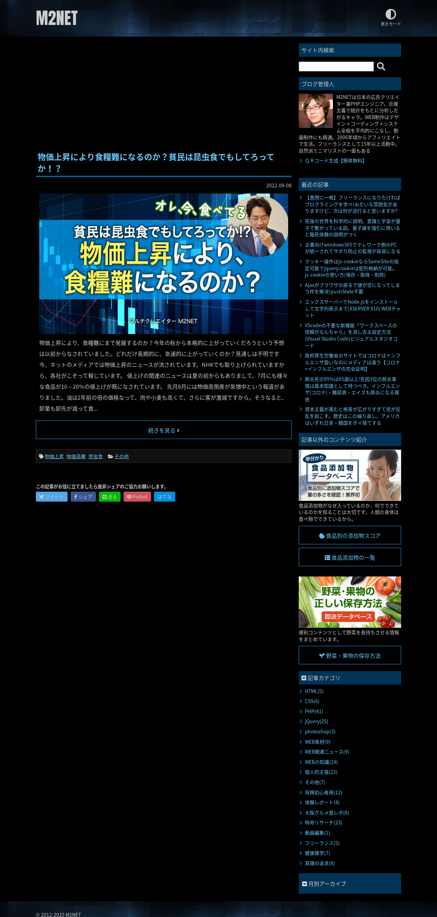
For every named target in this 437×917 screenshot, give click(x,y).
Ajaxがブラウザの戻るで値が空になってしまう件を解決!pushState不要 (352, 288)
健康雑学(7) (317, 852)
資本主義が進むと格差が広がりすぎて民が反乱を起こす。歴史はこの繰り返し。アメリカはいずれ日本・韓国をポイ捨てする (352, 416)
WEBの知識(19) (321, 761)
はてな (164, 496)
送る (109, 496)
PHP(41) (314, 711)
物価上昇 (54, 456)
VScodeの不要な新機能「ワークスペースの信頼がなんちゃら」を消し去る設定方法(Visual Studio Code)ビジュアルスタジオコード (351, 335)
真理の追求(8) (320, 863)
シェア (83, 496)
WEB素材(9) (317, 741)
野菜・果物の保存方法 (350, 655)
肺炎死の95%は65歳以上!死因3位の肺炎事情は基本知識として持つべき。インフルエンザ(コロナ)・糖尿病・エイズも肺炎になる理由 (352, 388)
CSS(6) (312, 700)
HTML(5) (314, 691)
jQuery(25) (316, 721)
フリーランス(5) (322, 842)
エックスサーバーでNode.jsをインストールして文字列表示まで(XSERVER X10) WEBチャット (353, 308)
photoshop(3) (320, 731)
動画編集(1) (317, 832)
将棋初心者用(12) (323, 792)
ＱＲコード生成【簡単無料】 (336, 160)
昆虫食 (95, 456)
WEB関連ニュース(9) (327, 751)
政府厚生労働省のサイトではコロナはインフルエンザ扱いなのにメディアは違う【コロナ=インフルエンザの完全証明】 (352, 362)
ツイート (51, 496)
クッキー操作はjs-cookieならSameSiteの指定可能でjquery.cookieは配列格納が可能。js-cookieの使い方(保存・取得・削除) (352, 268)
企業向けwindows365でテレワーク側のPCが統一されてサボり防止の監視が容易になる (352, 248)
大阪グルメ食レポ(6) (327, 812)
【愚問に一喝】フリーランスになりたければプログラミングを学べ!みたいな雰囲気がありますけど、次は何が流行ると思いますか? (352, 204)
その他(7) (315, 782)
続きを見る (164, 430)
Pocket (137, 496)
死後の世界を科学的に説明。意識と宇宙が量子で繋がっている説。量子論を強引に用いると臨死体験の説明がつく (352, 227)
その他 (121, 456)
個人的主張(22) (321, 771)
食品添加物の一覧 (350, 557)
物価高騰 (76, 456)
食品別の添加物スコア (350, 535)
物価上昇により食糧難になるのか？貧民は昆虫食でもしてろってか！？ (156, 162)
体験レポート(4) (322, 802)
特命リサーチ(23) (323, 822)
